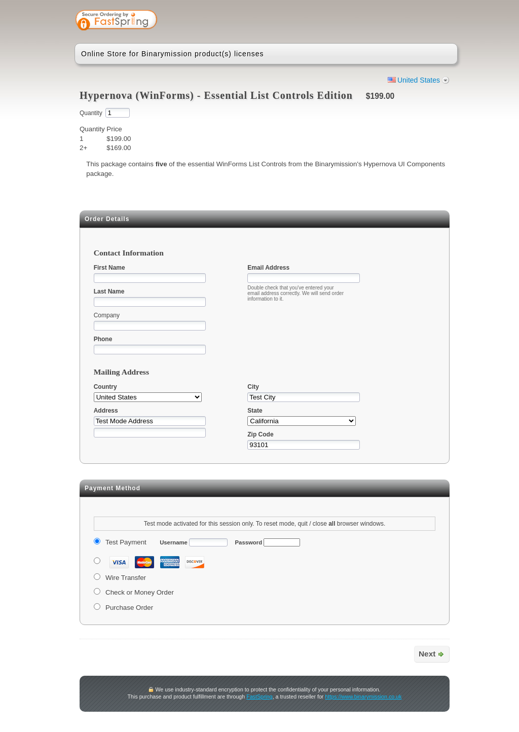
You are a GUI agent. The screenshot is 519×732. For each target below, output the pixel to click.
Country (105, 386)
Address (106, 410)
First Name (109, 267)
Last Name (109, 291)
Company (107, 315)
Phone (103, 339)
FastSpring (259, 696)
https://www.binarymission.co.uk (363, 696)
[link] (410, 21)
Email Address (268, 267)
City (253, 386)
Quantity (91, 113)
